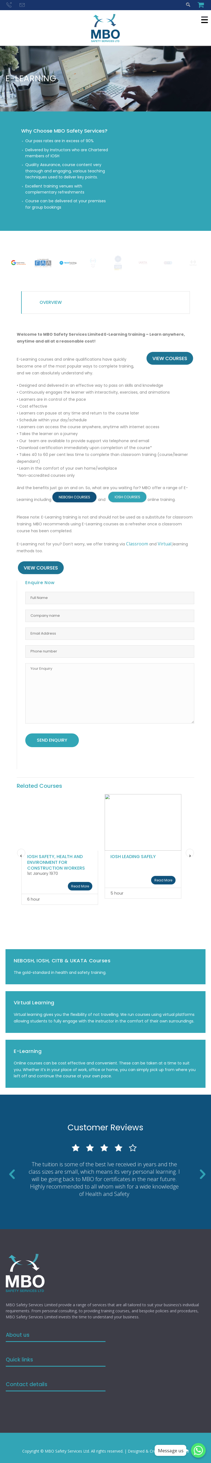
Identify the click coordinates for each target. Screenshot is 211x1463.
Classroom (137, 544)
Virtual (164, 544)
